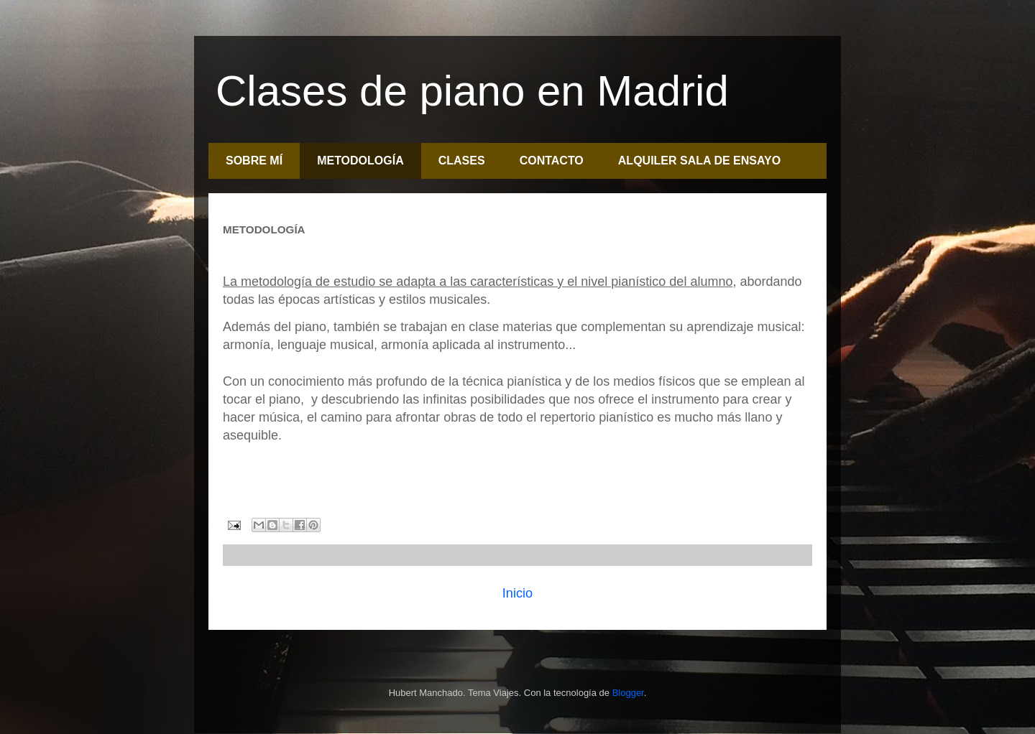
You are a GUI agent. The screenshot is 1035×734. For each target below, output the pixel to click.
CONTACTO (552, 160)
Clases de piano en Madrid (472, 91)
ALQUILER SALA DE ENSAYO (699, 160)
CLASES (461, 160)
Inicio (517, 593)
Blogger (628, 692)
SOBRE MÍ (254, 160)
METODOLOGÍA (360, 160)
